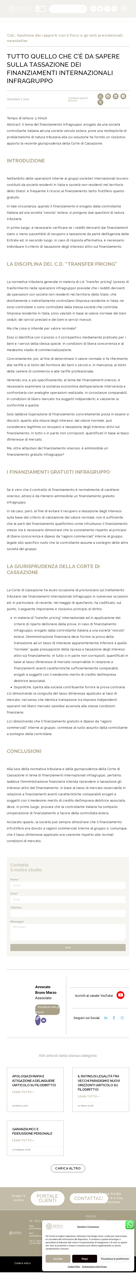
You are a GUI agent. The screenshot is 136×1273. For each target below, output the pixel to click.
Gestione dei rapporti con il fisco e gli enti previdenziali (70, 35)
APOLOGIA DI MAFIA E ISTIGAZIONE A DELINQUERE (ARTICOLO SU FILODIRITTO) (34, 1080)
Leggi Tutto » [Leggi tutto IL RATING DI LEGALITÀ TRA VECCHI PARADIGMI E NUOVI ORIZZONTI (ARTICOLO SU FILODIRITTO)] (89, 1096)
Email (14, 893)
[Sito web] (37, 1020)
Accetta (58, 1258)
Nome (14, 879)
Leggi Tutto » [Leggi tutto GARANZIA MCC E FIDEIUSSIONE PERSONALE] (23, 1140)
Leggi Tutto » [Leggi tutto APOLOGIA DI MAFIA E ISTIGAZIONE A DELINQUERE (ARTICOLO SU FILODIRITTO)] (23, 1092)
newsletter (17, 41)
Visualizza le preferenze (115, 1258)
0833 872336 (41, 1221)
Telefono (15, 907)
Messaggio (17, 921)
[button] (100, 96)
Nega (85, 1258)
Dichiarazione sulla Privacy (94, 1266)
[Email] (43, 1020)
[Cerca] (83, 9)
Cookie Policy (74, 1266)
